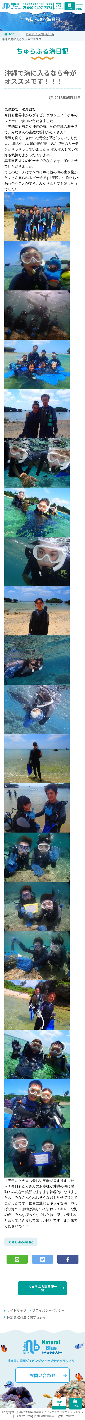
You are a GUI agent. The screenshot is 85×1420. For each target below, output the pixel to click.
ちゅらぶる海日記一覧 (40, 34)
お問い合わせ (48, 1375)
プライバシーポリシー (47, 1310)
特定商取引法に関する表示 (25, 1317)
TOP (9, 34)
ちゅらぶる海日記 (21, 1242)
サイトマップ (15, 1310)
